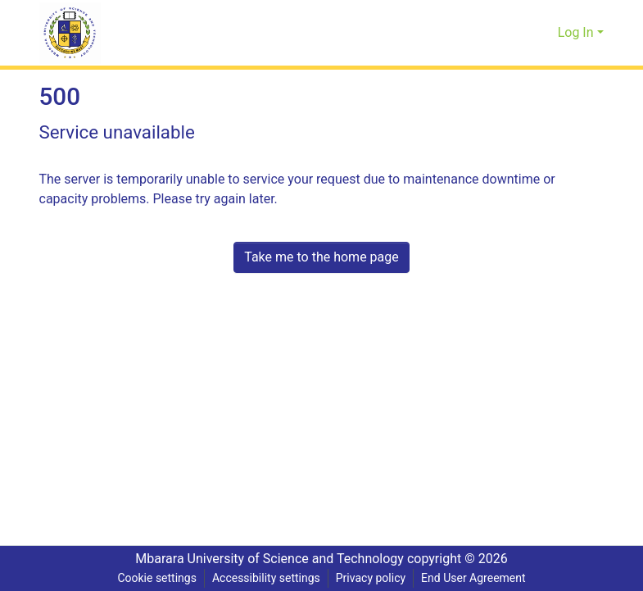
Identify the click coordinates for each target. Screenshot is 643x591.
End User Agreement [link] (475, 578)
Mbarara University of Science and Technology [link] (268, 559)
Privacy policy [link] (370, 578)
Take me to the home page (321, 257)
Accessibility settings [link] (264, 578)
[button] (70, 33)
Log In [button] (578, 33)
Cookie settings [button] (154, 578)
